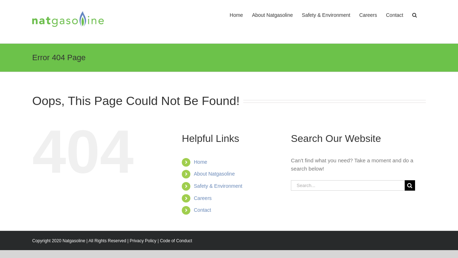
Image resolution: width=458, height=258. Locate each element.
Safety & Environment (218, 186)
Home (200, 162)
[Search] (410, 185)
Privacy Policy (143, 240)
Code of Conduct (176, 240)
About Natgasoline (214, 174)
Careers (203, 198)
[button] (423, 15)
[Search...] (348, 185)
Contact (202, 210)
